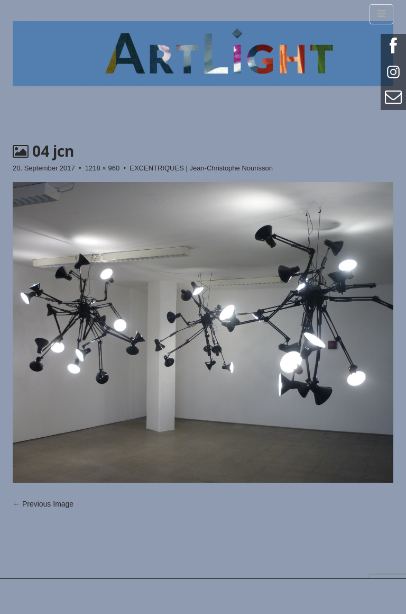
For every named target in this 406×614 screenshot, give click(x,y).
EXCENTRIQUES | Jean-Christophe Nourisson (201, 168)
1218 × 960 (102, 168)
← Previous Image (43, 504)
